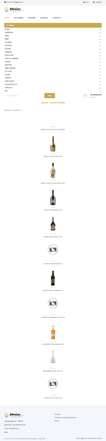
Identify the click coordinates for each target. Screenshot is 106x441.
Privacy (57, 420)
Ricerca (44, 17)
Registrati (97, 2)
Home (6, 17)
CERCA (50, 95)
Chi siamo (18, 17)
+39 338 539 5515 (96, 95)
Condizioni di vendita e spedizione (65, 417)
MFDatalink (33, 438)
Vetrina (32, 17)
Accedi (86, 2)
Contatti (57, 17)
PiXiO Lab (42, 438)
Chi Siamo (58, 414)
